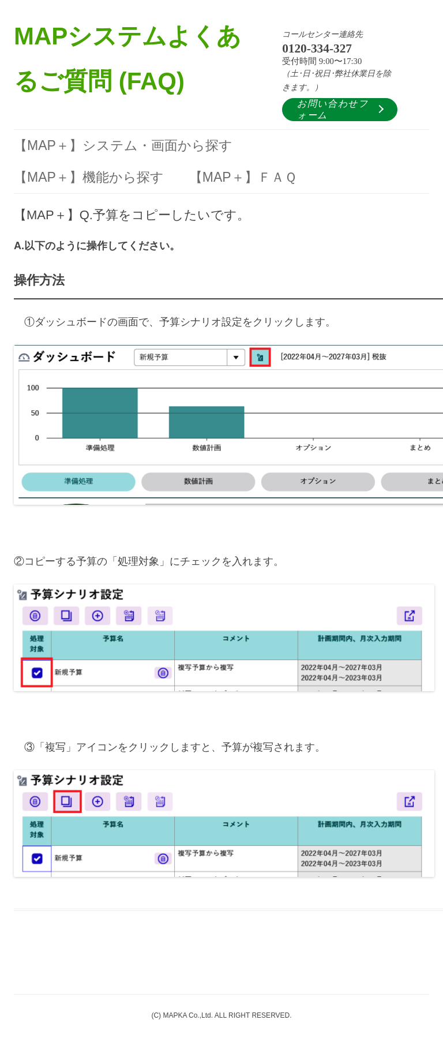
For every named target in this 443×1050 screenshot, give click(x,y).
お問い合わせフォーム (332, 110)
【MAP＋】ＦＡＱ (242, 177)
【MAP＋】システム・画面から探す (123, 145)
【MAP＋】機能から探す (89, 177)
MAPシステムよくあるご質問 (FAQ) (127, 58)
